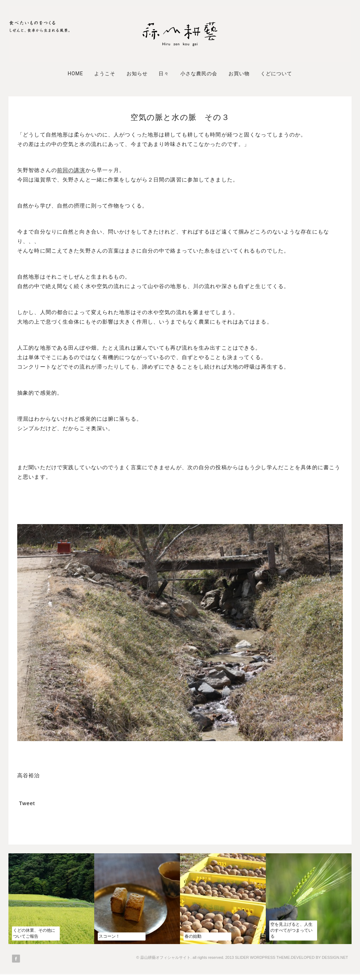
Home (75, 73)
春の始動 (193, 936)
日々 (164, 73)
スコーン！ (109, 936)
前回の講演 (71, 170)
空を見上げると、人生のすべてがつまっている (291, 930)
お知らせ (137, 73)
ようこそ (104, 73)
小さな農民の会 (198, 73)
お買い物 (239, 73)
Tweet (27, 803)
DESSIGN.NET (335, 957)
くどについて (276, 73)
